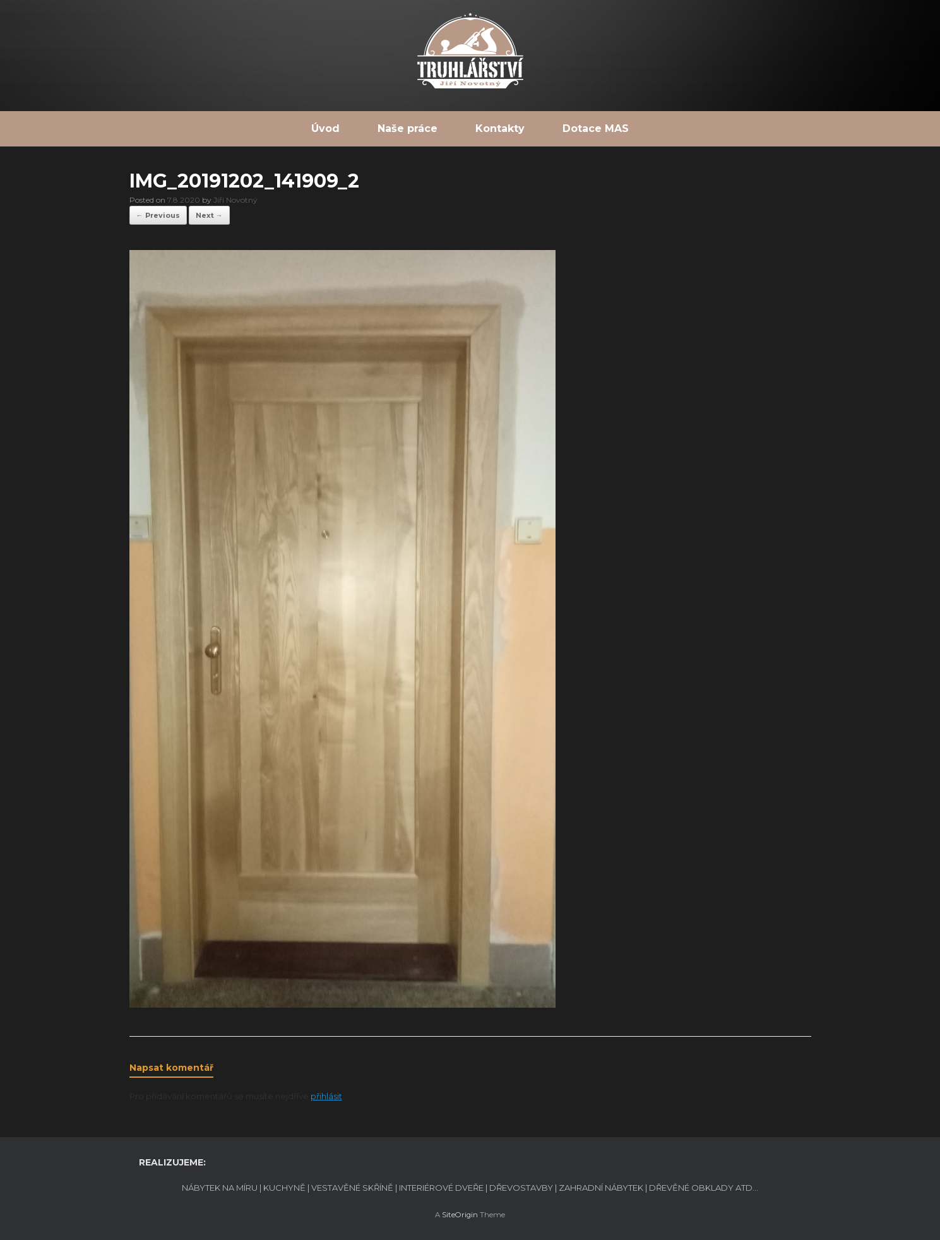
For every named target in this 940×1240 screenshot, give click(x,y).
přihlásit (326, 1096)
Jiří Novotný (235, 200)
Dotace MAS (595, 128)
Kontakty (500, 128)
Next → (209, 215)
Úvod (325, 128)
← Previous (158, 215)
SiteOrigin (460, 1214)
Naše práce (407, 128)
